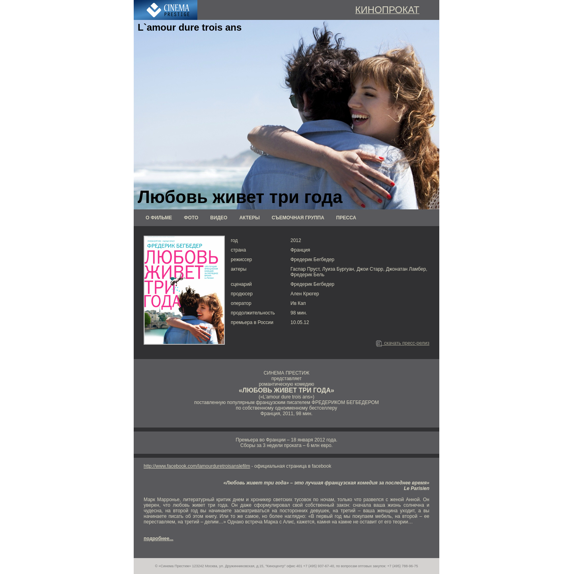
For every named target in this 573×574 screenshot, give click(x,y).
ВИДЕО (218, 218)
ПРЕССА (346, 218)
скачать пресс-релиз (402, 343)
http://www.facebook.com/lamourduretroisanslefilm (197, 466)
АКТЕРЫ (249, 218)
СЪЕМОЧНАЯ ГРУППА (298, 218)
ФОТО (191, 218)
